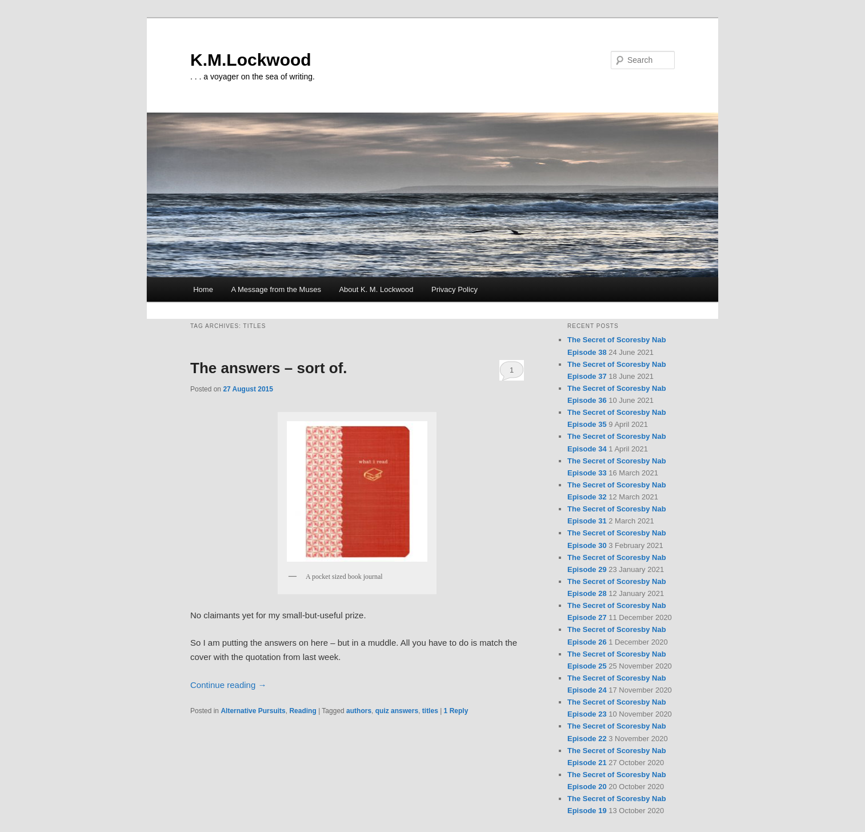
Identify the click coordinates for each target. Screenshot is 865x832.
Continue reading (228, 685)
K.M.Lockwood (250, 59)
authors (358, 711)
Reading (302, 711)
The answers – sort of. (268, 368)
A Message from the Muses (276, 289)
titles (430, 711)
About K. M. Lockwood (376, 289)
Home (203, 289)
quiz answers (396, 711)
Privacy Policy (454, 289)
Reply (456, 711)
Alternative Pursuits (253, 711)
